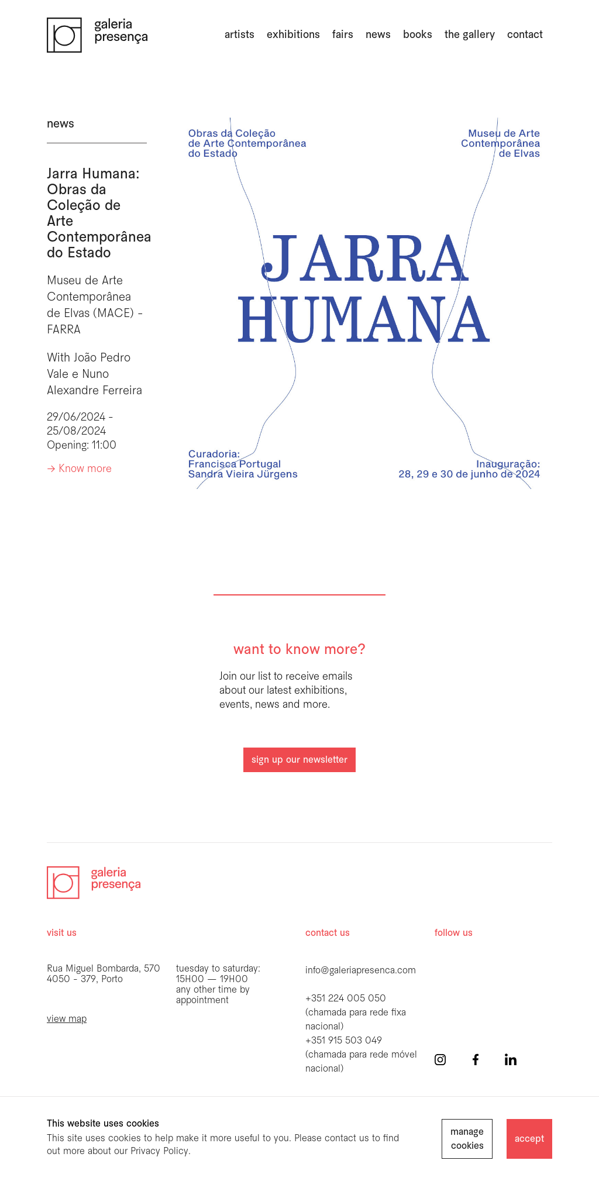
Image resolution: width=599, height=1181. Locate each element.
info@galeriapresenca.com (360, 970)
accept (529, 1139)
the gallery (470, 35)
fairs (342, 35)
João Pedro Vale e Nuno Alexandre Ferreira (94, 375)
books (417, 35)
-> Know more (79, 469)
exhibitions (293, 35)
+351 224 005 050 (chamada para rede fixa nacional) (355, 1012)
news (378, 35)
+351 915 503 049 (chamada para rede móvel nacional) (361, 1055)
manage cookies (467, 1139)
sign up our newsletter (299, 760)
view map (67, 1019)
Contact (525, 35)
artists (239, 35)
